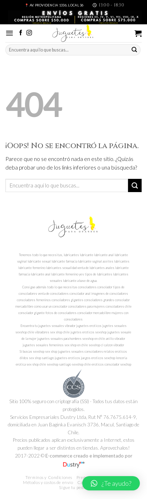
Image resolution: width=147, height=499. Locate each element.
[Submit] (134, 49)
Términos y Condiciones (48, 477)
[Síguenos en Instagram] (29, 33)
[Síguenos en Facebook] (20, 33)
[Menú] (9, 33)
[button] (111, 483)
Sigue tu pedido (74, 487)
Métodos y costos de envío (48, 482)
